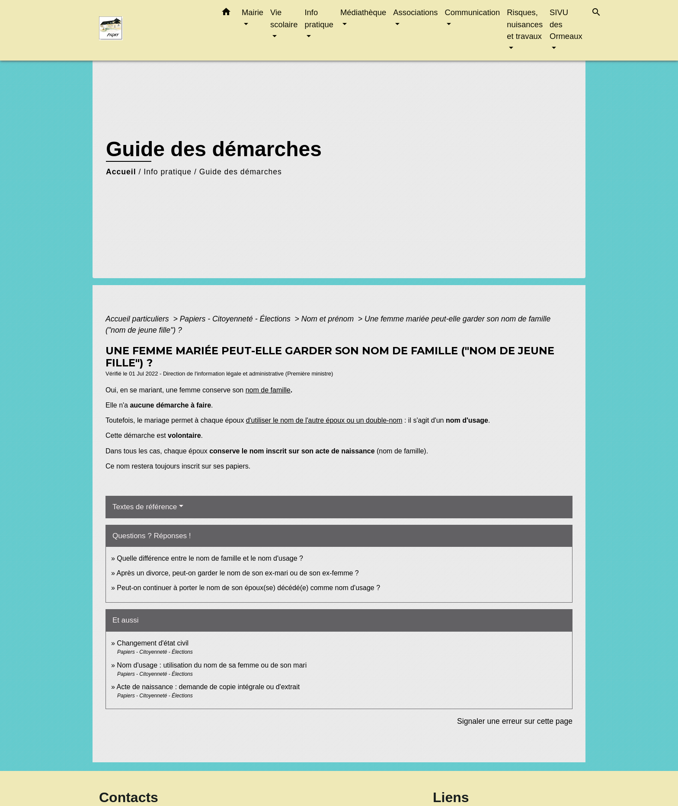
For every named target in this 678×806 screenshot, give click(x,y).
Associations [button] (415, 12)
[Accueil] (153, 30)
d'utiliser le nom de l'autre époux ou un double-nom (324, 420)
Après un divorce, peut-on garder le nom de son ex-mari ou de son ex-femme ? (238, 573)
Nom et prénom (328, 319)
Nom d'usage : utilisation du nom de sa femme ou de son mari (212, 665)
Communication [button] (472, 12)
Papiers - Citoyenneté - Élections (236, 319)
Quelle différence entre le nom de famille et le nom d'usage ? (210, 558)
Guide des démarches (240, 171)
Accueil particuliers (138, 319)
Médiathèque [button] (363, 12)
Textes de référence (144, 507)
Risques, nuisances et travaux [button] (525, 24)
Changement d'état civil (153, 643)
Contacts (128, 797)
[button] (226, 13)
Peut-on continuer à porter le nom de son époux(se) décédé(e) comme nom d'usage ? (248, 587)
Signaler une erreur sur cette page (514, 721)
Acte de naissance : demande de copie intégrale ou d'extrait (208, 686)
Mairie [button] (252, 12)
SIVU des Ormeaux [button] (566, 24)
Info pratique (168, 171)
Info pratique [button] (318, 18)
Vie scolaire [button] (283, 18)
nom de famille (268, 390)
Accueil (121, 171)
